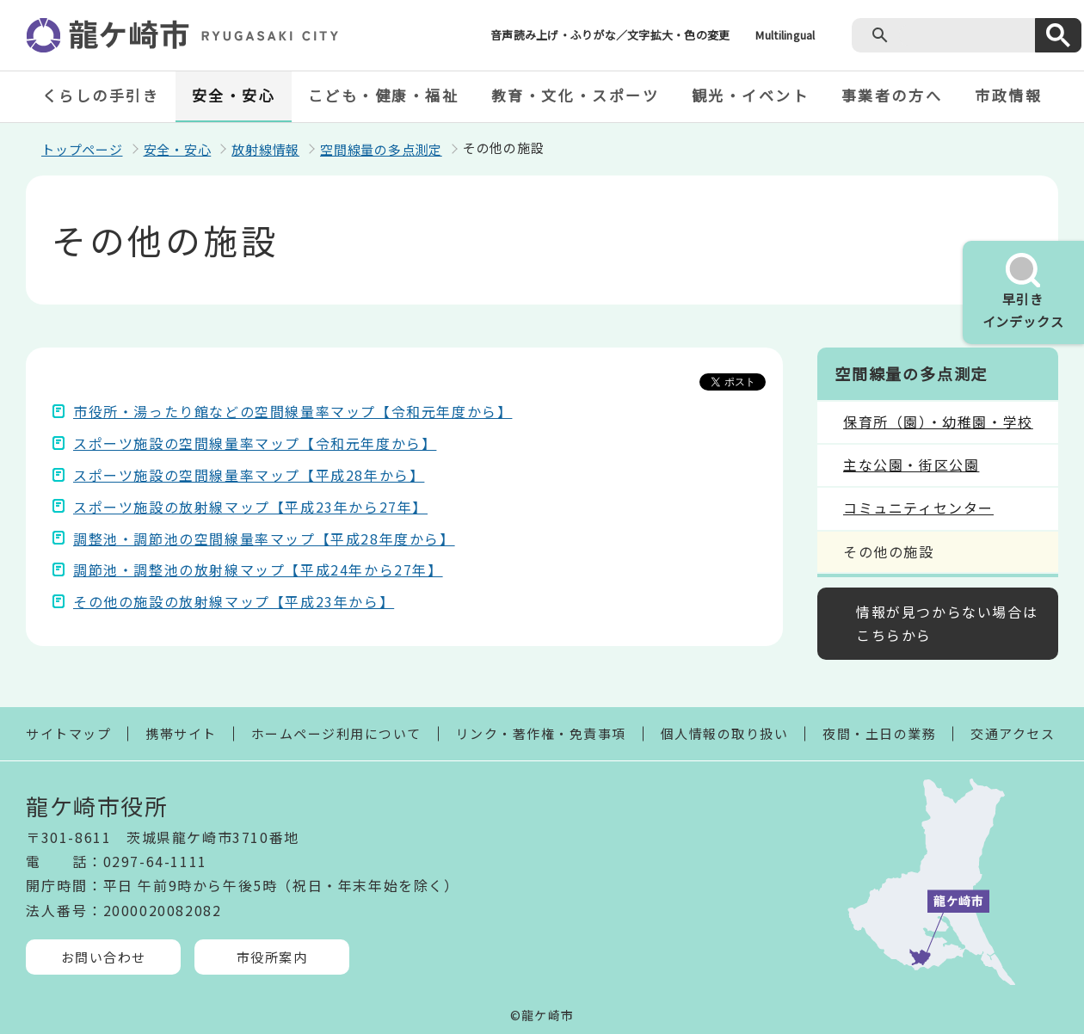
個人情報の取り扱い (725, 733)
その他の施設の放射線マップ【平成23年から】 (233, 601)
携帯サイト (181, 733)
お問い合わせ (103, 957)
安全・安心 (234, 95)
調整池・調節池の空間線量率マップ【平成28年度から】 (264, 538)
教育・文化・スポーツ (575, 95)
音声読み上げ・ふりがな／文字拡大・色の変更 (610, 35)
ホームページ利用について (336, 733)
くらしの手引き (101, 95)
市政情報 (1008, 95)
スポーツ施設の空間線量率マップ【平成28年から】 (248, 475)
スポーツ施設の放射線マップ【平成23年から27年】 (250, 506)
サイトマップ (68, 733)
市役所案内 (272, 957)
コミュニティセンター (918, 507)
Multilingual (785, 35)
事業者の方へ (891, 95)
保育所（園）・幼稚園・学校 (938, 421)
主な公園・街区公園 (911, 464)
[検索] (963, 35)
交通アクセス (1012, 733)
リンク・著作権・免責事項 (541, 733)
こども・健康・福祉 (383, 95)
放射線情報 (265, 149)
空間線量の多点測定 (381, 149)
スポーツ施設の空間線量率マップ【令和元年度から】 (254, 443)
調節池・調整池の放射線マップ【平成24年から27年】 (258, 569)
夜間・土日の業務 (879, 733)
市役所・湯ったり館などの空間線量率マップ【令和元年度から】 (292, 411)
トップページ (82, 149)
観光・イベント (751, 95)
